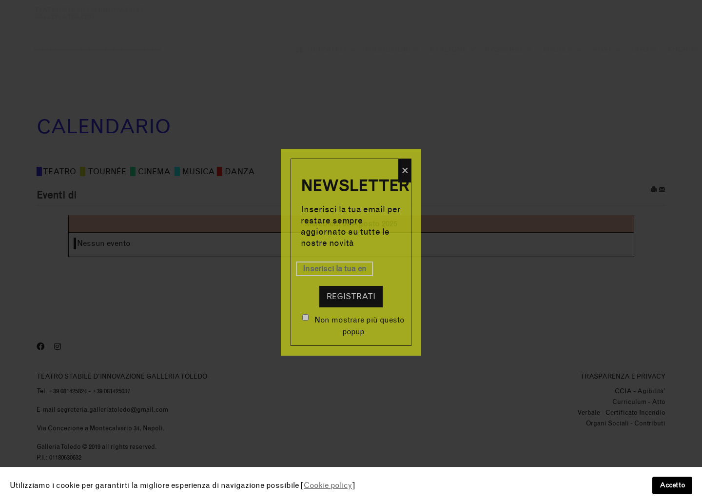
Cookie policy (328, 485)
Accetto (672, 485)
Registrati (351, 296)
